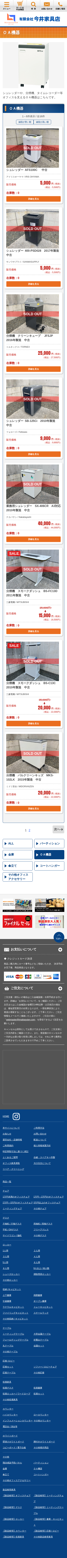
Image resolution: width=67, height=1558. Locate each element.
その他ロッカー (10, 1280)
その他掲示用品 (41, 1447)
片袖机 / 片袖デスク (12, 1223)
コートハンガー (50, 865)
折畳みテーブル (41, 1340)
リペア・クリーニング (13, 1169)
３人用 (6, 1256)
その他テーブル (10, 1351)
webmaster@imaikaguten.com (20, 1019)
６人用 (37, 1262)
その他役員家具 (10, 1399)
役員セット (39, 1393)
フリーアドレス (41, 1229)
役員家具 (7, 1382)
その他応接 (39, 1372)
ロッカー (7, 1245)
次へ (57, 829)
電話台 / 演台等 (10, 1426)
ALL (11, 843)
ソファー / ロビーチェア (45, 1367)
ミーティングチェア (12, 1208)
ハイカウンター (10, 1415)
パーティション (50, 843)
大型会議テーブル (42, 1334)
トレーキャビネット (43, 1307)
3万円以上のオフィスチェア (47, 1202)
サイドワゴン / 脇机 (12, 1235)
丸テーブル (8, 1345)
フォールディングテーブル (15, 1340)
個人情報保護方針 (42, 1145)
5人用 (5, 1262)
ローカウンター (41, 1415)
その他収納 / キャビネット (15, 1319)
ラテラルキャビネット (13, 1307)
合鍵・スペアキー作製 (44, 1157)
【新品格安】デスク (12, 1507)
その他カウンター (42, 1420)
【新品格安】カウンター (14, 1531)
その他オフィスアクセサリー (18, 877)
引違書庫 (7, 1301)
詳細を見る (33, 199)
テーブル (7, 1328)
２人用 (37, 1250)
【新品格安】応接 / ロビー (46, 1531)
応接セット (8, 1367)
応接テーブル (9, 1372)
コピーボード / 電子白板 (14, 1447)
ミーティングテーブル (13, 1334)
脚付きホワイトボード (44, 1441)
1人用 (5, 1250)
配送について (40, 1139)
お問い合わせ (40, 1134)
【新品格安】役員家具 (13, 1537)
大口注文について (42, 1163)
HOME (6, 1116)
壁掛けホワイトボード (13, 1441)
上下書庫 (7, 1295)
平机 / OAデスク (10, 1229)
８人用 (6, 1268)
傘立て (12, 865)
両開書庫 (38, 1295)
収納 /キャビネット (12, 1289)
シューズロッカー (11, 1274)
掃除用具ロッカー (42, 1274)
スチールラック (41, 1313)
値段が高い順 (42, 122)
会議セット (39, 1345)
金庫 (11, 854)
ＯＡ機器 (45, 854)
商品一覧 (7, 1181)
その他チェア (40, 1208)
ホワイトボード (10, 1436)
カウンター (8, 1409)
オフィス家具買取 (11, 1163)
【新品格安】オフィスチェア (17, 1495)
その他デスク (40, 1235)
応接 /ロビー (9, 1361)
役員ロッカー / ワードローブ (16, 1393)
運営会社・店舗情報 (12, 1139)
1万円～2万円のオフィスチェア (49, 1197)
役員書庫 (38, 1388)
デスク (6, 1218)
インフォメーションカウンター (18, 1420)
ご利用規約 (8, 1145)
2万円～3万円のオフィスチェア (18, 1202)
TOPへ (59, 939)
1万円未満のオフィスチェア (16, 1197)
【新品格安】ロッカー (13, 1519)
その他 (6, 1457)
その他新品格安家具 (43, 1537)
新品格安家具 (9, 1489)
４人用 (37, 1256)
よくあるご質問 (10, 1157)
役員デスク (8, 1388)
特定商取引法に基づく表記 (15, 1151)
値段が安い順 (24, 122)
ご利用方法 (39, 1128)
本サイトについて (11, 1128)
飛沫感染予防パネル (12, 1462)
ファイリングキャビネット (15, 1313)
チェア (6, 1191)
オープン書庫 (40, 1301)
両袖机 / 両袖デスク (43, 1223)
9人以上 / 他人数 (41, 1268)
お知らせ (7, 1134)
